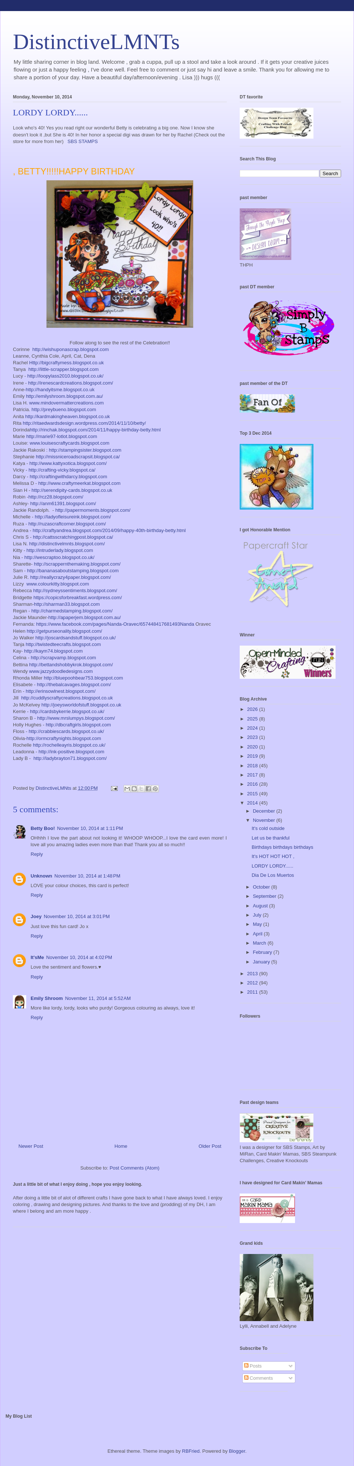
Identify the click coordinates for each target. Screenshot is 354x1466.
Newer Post (30, 1146)
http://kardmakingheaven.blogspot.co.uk (67, 416)
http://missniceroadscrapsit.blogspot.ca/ (78, 456)
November (265, 820)
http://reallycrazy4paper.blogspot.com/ (70, 577)
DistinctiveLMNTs (96, 41)
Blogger (237, 1451)
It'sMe (37, 957)
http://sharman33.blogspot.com (67, 604)
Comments (258, 1378)
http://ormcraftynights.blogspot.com (64, 738)
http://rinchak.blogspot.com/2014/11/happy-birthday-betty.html (95, 429)
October (262, 887)
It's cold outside (267, 828)
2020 (253, 747)
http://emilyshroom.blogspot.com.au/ (64, 396)
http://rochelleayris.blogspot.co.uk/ (69, 745)
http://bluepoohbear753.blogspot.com (83, 678)
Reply (37, 854)
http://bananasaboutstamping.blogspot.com (73, 570)
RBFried (191, 1451)
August (261, 906)
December (265, 811)
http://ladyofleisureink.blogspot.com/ (73, 517)
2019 (253, 756)
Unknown (41, 876)
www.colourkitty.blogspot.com (58, 584)
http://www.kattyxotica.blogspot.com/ (68, 463)
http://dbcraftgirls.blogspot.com (78, 724)
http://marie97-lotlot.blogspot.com (61, 436)
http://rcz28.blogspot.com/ (55, 497)
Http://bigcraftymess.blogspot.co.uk (66, 362)
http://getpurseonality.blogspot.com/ (64, 631)
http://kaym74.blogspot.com (53, 651)
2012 (253, 983)
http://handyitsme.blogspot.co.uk (60, 389)
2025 (253, 719)
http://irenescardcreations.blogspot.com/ (70, 383)
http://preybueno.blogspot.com (64, 409)
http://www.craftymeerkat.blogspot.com (79, 483)
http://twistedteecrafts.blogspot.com (63, 644)
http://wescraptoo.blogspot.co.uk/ (59, 557)
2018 (253, 765)
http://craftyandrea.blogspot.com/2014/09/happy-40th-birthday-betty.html (108, 530)
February (263, 952)
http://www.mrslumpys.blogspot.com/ (76, 718)
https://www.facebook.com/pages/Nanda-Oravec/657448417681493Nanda (115, 624)
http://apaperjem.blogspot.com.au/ (84, 617)
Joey (36, 916)
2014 (253, 803)
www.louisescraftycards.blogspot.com (70, 443)
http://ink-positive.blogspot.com (71, 751)
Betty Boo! (43, 828)
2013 (253, 973)
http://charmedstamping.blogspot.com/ (71, 611)
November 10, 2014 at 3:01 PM (77, 916)
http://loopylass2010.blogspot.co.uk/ (65, 376)
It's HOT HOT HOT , (272, 856)
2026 (253, 709)
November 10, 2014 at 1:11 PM (90, 828)
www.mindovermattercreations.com (66, 403)
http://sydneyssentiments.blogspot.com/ (75, 590)
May (258, 924)
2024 (253, 728)
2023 (253, 737)
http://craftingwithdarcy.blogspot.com (68, 476)
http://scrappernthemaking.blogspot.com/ (77, 564)
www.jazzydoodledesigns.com (61, 671)
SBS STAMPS (82, 141)
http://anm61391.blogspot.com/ (63, 503)
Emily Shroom (47, 998)
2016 (253, 784)
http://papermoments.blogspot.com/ (93, 510)
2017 (253, 775)
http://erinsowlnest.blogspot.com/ (61, 691)
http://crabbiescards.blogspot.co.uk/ (66, 731)
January (262, 962)
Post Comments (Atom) (134, 1168)
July (258, 915)
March (260, 943)
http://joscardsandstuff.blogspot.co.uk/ (75, 637)
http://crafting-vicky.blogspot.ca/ (61, 470)
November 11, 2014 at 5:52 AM (98, 998)
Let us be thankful (270, 838)
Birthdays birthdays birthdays (282, 847)
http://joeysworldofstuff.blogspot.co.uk (81, 705)
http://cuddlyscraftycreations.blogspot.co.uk (67, 698)
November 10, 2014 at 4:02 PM (79, 957)
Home (121, 1146)
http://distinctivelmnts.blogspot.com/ (67, 543)
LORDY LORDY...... (272, 866)
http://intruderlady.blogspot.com (60, 550)
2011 (253, 992)
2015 (253, 793)
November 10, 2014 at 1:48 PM (88, 876)
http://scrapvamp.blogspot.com (63, 657)
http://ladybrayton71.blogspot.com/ (70, 758)
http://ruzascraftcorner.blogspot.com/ (67, 524)
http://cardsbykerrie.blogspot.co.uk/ (67, 711)
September (265, 896)
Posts (253, 1366)
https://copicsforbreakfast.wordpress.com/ (78, 597)
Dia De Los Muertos (272, 875)
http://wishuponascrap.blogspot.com (70, 349)
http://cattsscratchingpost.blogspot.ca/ (73, 537)
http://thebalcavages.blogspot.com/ (74, 684)
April (258, 934)
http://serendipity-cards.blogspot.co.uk (72, 490)
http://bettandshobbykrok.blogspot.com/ (71, 664)
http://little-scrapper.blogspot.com (63, 369)
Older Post (210, 1146)
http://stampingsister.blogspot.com (85, 450)
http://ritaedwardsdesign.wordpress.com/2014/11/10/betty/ (84, 423)
